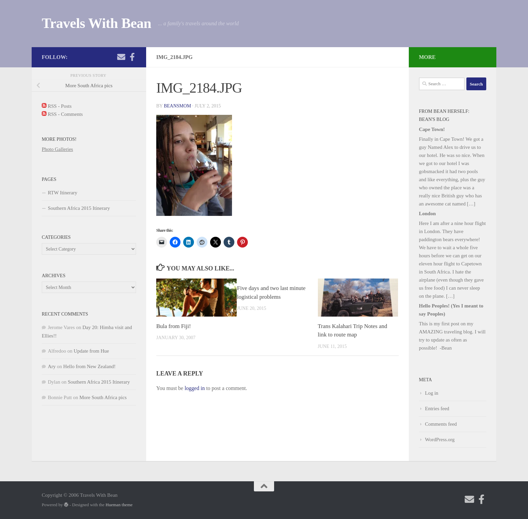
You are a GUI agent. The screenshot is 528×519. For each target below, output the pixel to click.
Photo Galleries (57, 149)
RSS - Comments (62, 114)
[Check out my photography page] (132, 57)
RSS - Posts (57, 106)
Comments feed (441, 424)
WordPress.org (440, 439)
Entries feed (437, 408)
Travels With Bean (96, 23)
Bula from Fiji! (173, 326)
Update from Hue (91, 351)
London (427, 213)
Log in (431, 393)
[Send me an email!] (121, 57)
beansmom (177, 105)
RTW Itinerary (62, 192)
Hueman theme (118, 504)
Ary (52, 366)
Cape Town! (432, 129)
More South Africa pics (103, 397)
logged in (195, 388)
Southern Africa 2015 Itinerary (79, 208)
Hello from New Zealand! (89, 366)
